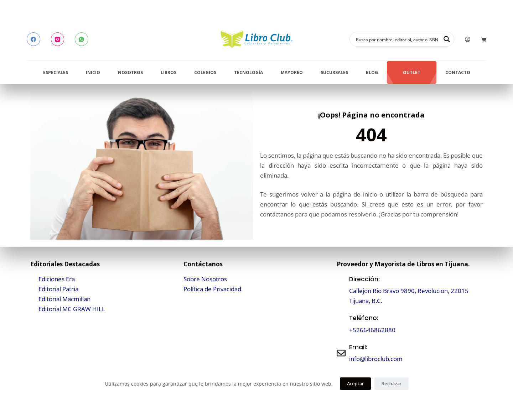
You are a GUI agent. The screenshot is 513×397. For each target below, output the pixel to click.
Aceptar (355, 383)
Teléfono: (363, 318)
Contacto (457, 72)
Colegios (205, 72)
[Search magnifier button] (447, 39)
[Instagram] (57, 39)
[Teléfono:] (341, 324)
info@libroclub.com (376, 359)
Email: (358, 347)
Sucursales (334, 72)
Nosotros (130, 72)
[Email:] (341, 353)
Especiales (55, 72)
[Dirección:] (341, 290)
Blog (372, 72)
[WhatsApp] (81, 39)
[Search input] (397, 39)
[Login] (467, 39)
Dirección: (364, 279)
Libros (168, 72)
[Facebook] (33, 39)
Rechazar (391, 383)
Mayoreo (292, 72)
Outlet (411, 72)
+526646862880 (372, 330)
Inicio (93, 72)
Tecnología (248, 72)
